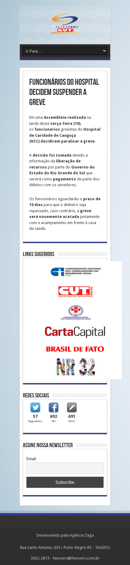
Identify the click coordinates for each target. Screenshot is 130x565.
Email (31, 458)
